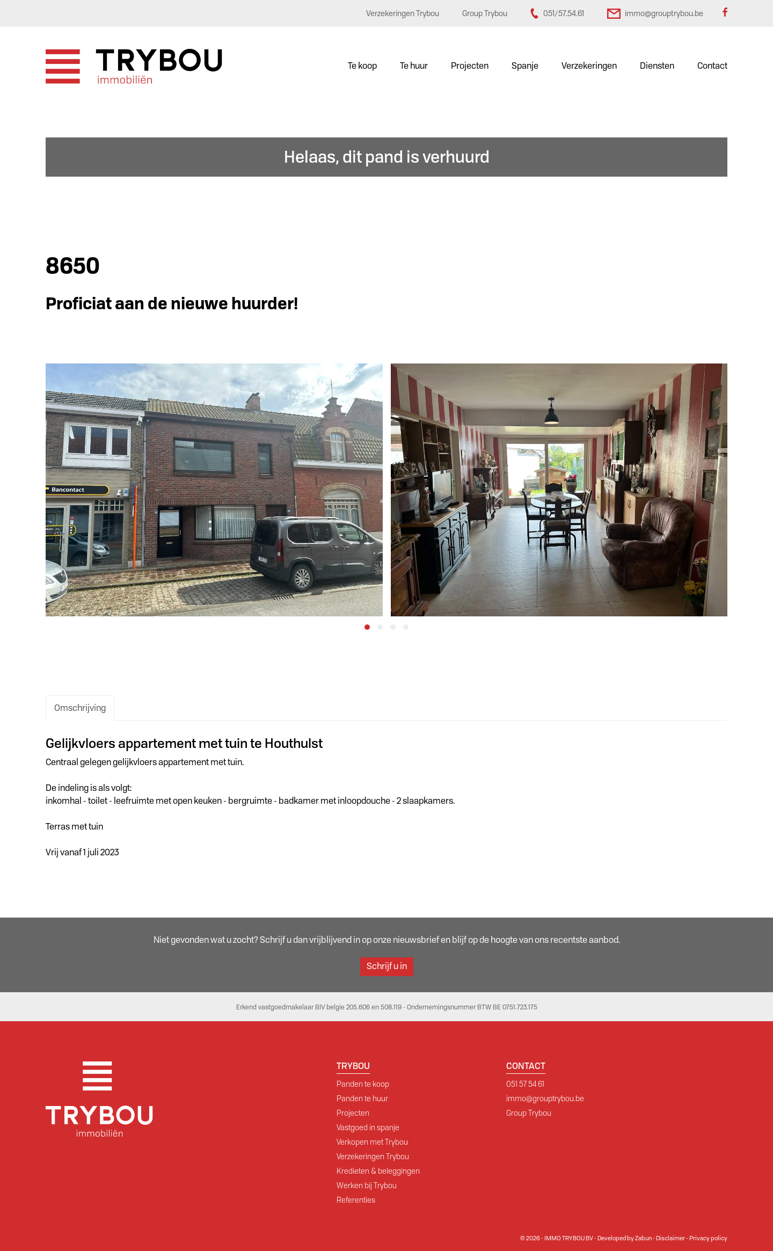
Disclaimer (670, 1238)
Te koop (362, 66)
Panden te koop (363, 1084)
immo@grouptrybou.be (545, 1098)
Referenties (356, 1200)
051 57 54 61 (525, 1084)
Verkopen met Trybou (372, 1142)
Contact (712, 66)
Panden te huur (362, 1098)
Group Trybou (528, 1113)
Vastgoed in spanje (368, 1127)
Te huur (414, 66)
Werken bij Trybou (367, 1185)
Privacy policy (708, 1238)
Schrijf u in (387, 966)
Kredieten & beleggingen (378, 1171)
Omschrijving (80, 708)
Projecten (469, 66)
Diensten (657, 66)
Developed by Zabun (624, 1238)
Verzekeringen (589, 66)
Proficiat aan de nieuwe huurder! (172, 303)
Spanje (525, 66)
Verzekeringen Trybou (373, 1156)
